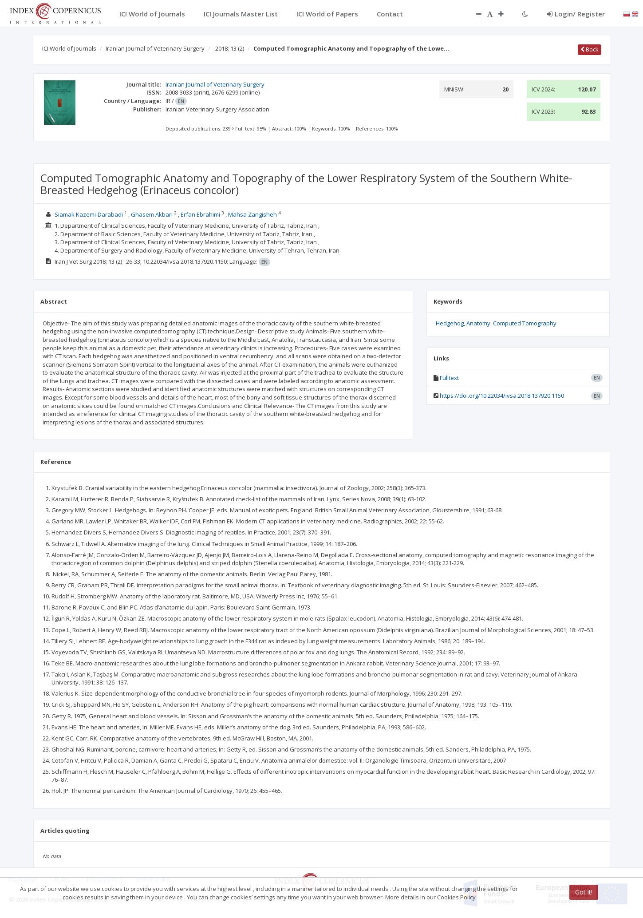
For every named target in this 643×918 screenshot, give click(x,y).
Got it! (583, 892)
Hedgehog (450, 323)
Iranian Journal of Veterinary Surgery (155, 48)
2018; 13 (229, 48)
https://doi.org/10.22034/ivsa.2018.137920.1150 (502, 396)
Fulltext (449, 378)
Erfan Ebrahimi (200, 214)
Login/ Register (576, 13)
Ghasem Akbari (152, 214)
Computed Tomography (524, 323)
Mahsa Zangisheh (252, 214)
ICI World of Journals (69, 48)
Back (589, 49)
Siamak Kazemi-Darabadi (89, 214)
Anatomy (478, 323)
